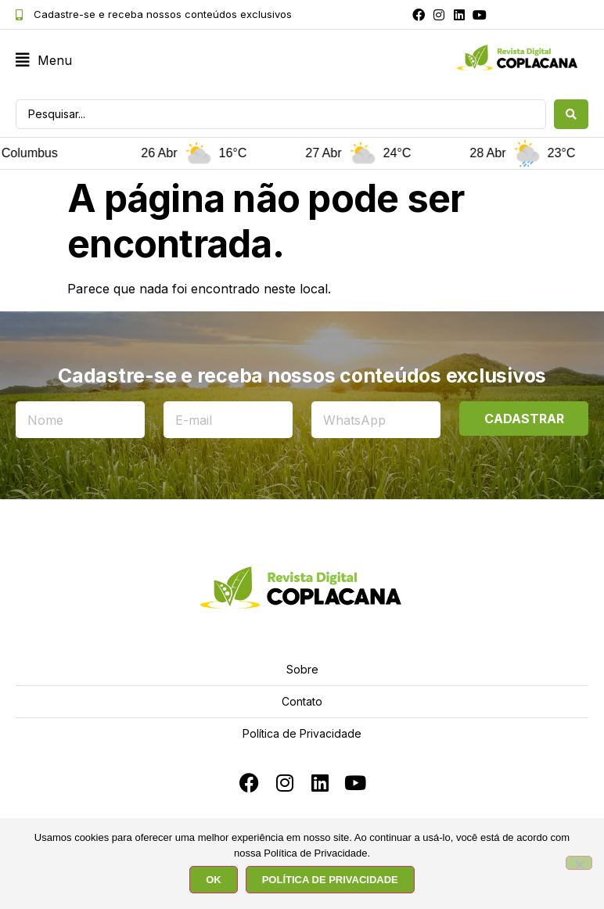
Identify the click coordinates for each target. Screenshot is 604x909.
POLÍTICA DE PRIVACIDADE (330, 880)
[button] (44, 60)
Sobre (302, 669)
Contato (302, 701)
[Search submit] (571, 114)
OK (213, 880)
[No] (579, 863)
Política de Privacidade (302, 733)
